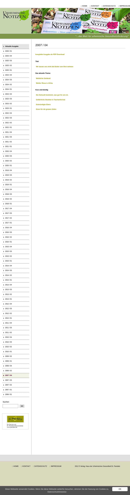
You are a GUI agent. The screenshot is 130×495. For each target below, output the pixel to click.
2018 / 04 (8, 189)
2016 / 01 (8, 242)
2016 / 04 (8, 227)
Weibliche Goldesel (43, 78)
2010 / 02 (8, 347)
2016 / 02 (8, 237)
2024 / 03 (8, 80)
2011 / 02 (8, 332)
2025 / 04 (8, 56)
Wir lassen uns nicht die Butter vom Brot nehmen (54, 67)
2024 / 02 (8, 84)
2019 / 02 (8, 180)
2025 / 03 (8, 61)
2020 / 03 (8, 156)
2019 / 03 (8, 175)
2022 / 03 (8, 118)
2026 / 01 (8, 51)
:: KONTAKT (94, 6)
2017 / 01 (8, 223)
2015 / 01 (8, 261)
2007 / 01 (8, 390)
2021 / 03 (8, 137)
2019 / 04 (8, 170)
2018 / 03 (8, 194)
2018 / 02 (8, 199)
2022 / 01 (8, 127)
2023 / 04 (8, 94)
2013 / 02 (8, 294)
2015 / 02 (8, 256)
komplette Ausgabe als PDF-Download (49, 54)
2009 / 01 (8, 361)
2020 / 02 (8, 161)
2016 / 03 (8, 232)
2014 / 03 (8, 270)
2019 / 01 (8, 185)
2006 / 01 (8, 394)
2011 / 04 (8, 323)
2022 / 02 (8, 123)
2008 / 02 (8, 371)
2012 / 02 (8, 313)
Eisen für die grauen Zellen (46, 109)
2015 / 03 (8, 251)
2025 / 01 (8, 70)
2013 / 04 (8, 285)
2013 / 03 (8, 289)
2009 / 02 (8, 356)
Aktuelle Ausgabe (11, 46)
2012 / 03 (8, 309)
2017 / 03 (8, 213)
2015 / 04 (8, 247)
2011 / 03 (8, 328)
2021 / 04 (8, 132)
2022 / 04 (8, 113)
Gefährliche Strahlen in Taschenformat (50, 100)
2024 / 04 (8, 75)
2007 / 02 (8, 385)
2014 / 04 (8, 266)
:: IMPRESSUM (124, 6)
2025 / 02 (8, 65)
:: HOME (84, 6)
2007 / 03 (8, 380)
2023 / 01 (8, 108)
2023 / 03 (8, 99)
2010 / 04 (8, 337)
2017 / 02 (8, 218)
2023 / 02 (8, 104)
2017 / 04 (8, 208)
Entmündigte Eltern (43, 104)
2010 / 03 (8, 342)
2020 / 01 (8, 166)
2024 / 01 (8, 89)
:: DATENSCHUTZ (108, 6)
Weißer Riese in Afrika (44, 83)
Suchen (6, 402)
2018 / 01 (8, 204)
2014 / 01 (8, 280)
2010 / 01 (8, 351)
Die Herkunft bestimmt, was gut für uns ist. (52, 95)
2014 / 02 (8, 275)
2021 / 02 (8, 142)
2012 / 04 (8, 304)
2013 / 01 (8, 299)
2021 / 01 (8, 146)
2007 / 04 (8, 375)
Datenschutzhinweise (56, 492)
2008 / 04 (8, 366)
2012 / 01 (8, 318)
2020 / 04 (8, 151)
